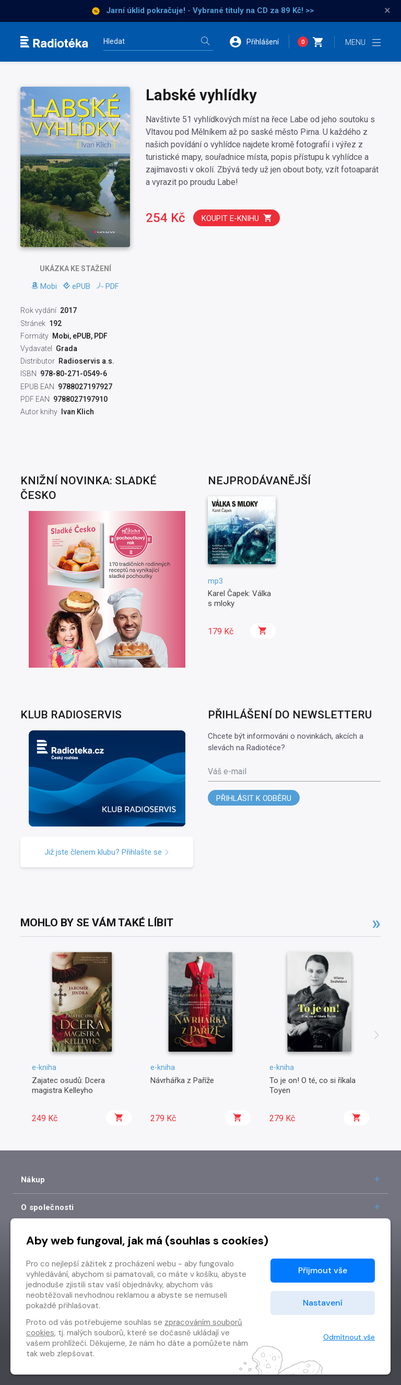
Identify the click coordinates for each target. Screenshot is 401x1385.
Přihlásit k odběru (253, 798)
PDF (108, 286)
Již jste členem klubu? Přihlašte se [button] (107, 852)
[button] (259, 42)
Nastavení (323, 1302)
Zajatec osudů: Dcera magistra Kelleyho (68, 1085)
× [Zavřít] (387, 10)
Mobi (44, 286)
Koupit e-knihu (237, 218)
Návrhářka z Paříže (182, 1080)
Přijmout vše (322, 1270)
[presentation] (376, 1036)
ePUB (76, 286)
